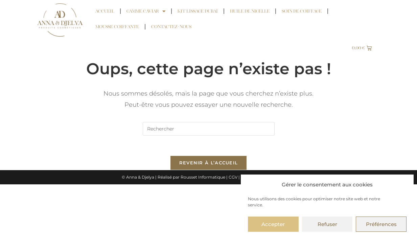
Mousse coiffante (117, 26)
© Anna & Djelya (138, 177)
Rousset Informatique (203, 177)
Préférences (381, 224)
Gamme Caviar (145, 11)
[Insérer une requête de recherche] (209, 129)
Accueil (104, 11)
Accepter (273, 224)
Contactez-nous (171, 26)
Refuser (327, 224)
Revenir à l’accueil (208, 163)
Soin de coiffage (302, 11)
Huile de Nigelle (250, 11)
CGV (233, 177)
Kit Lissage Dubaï (198, 11)
